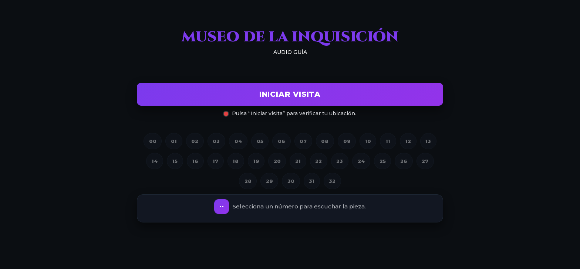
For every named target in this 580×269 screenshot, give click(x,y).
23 (339, 161)
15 (175, 161)
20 (277, 161)
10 (368, 141)
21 (298, 161)
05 (260, 141)
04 (238, 141)
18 (236, 161)
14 (155, 161)
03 (216, 141)
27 (425, 161)
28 (248, 181)
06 (281, 141)
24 (361, 161)
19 (256, 161)
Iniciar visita (290, 94)
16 (195, 161)
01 (174, 141)
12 (408, 141)
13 (428, 141)
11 (388, 141)
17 (215, 161)
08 (324, 141)
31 (311, 181)
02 (194, 141)
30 (290, 181)
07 (303, 141)
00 (152, 141)
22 (318, 161)
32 (332, 181)
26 (403, 161)
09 (347, 141)
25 (383, 161)
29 (269, 181)
